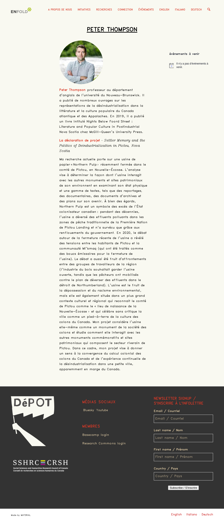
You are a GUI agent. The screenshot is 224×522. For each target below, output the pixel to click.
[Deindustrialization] (22, 16)
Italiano (180, 9)
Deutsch (196, 9)
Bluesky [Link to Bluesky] (88, 410)
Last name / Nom (168, 430)
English (164, 9)
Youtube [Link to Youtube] (102, 410)
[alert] (191, 65)
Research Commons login (104, 443)
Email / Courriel (167, 411)
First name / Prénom (171, 449)
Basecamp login (95, 435)
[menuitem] (60, 10)
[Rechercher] (209, 10)
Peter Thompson (112, 29)
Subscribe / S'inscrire (183, 487)
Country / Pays (166, 468)
